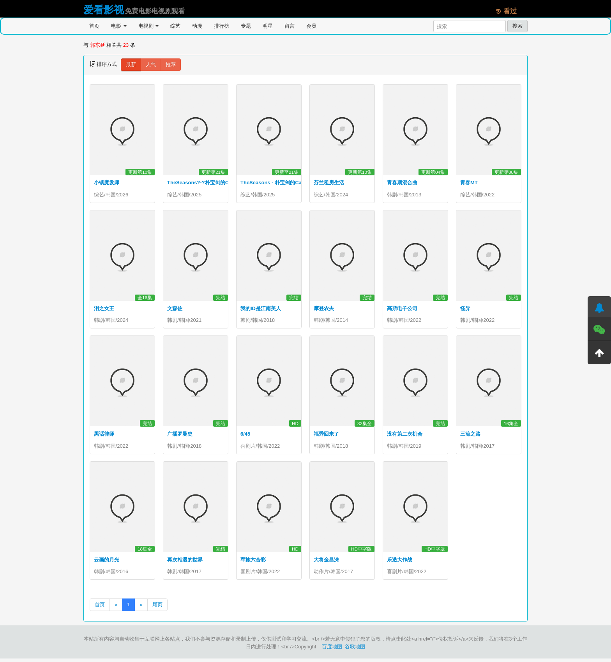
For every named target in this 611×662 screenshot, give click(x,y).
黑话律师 (104, 436)
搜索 (517, 26)
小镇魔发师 (106, 182)
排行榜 (221, 26)
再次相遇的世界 (185, 562)
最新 (131, 64)
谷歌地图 (355, 650)
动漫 (197, 26)
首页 (94, 26)
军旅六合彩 (253, 562)
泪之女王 (104, 309)
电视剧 (148, 26)
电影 (119, 26)
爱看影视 (103, 10)
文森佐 (174, 309)
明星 (268, 26)
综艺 (175, 26)
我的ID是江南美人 (260, 309)
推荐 (171, 64)
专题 (246, 26)
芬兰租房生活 (329, 182)
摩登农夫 (324, 309)
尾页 (157, 608)
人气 (151, 64)
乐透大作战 (399, 562)
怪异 (465, 309)
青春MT (469, 182)
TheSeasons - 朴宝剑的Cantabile (279, 182)
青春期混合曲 (402, 182)
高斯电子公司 (402, 309)
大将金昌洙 (326, 562)
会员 (311, 26)
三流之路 (470, 436)
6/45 (245, 436)
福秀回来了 (326, 436)
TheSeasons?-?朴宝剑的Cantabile (207, 182)
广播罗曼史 (179, 436)
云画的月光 (106, 562)
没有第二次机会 (404, 436)
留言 (289, 26)
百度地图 (332, 650)
